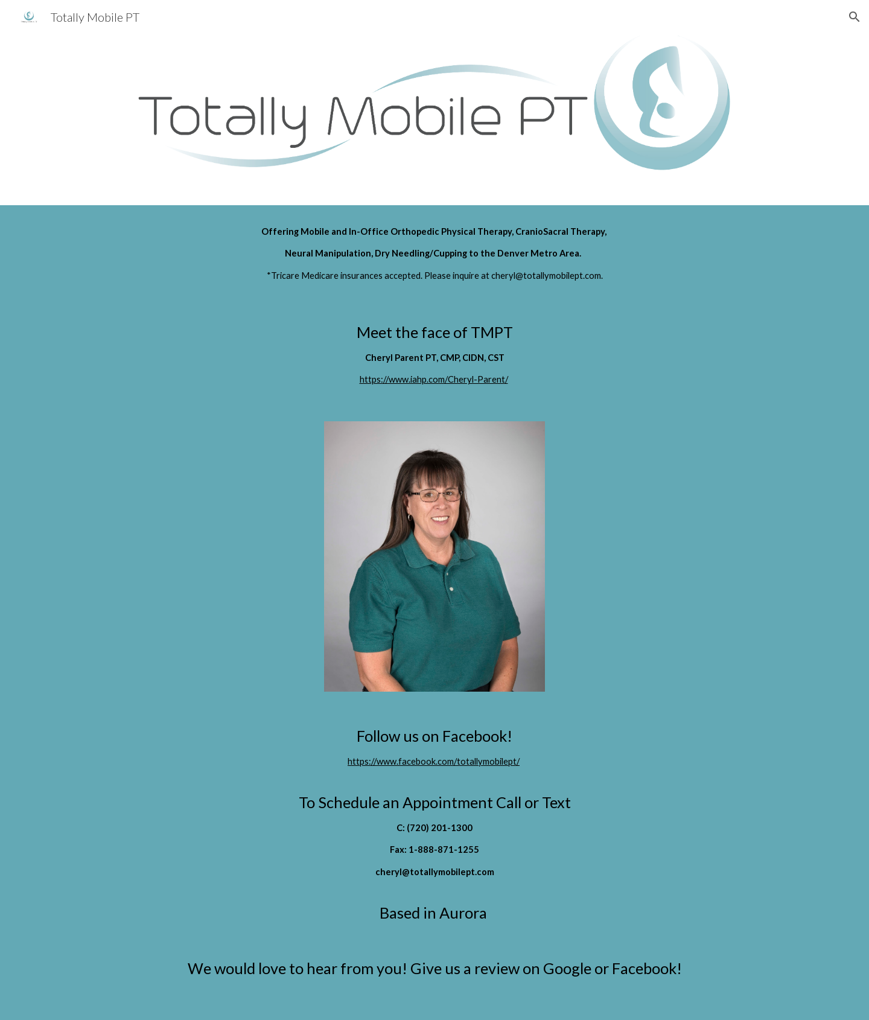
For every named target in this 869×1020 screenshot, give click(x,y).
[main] (434, 254)
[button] (854, 16)
